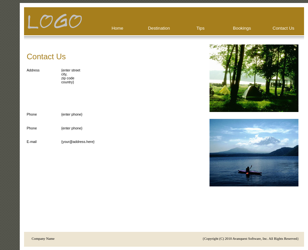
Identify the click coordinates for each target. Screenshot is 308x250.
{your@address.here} (78, 142)
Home (118, 28)
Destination (159, 28)
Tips (200, 28)
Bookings (242, 28)
